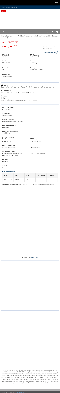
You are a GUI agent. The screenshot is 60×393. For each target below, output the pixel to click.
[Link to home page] (4, 2)
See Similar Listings (50, 52)
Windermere (20, 392)
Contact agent (6, 31)
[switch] (48, 32)
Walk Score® (34, 257)
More (56, 3)
